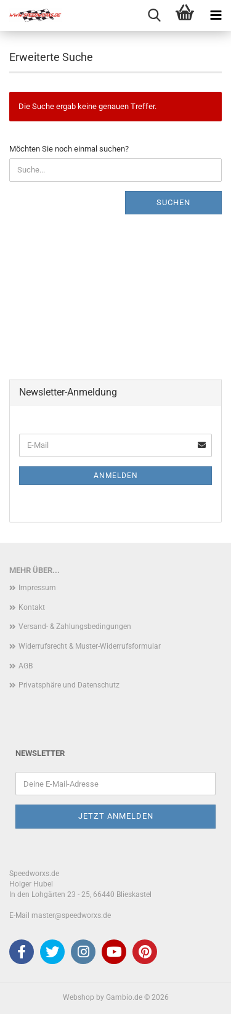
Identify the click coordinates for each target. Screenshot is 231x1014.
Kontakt (31, 607)
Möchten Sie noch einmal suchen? (69, 148)
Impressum (37, 587)
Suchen (173, 202)
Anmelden (116, 475)
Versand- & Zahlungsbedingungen (74, 626)
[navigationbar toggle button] (215, 15)
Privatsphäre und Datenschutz (69, 685)
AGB (25, 666)
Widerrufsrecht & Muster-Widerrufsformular (89, 646)
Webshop (78, 997)
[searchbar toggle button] (154, 15)
